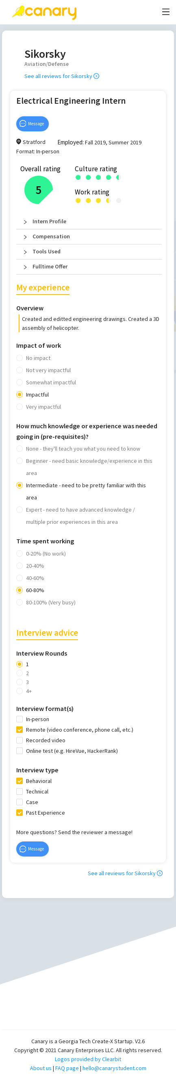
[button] (89, 221)
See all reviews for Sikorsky (61, 76)
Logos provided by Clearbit (88, 1059)
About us (41, 1068)
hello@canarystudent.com (114, 1068)
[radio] (78, 177)
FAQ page (67, 1068)
